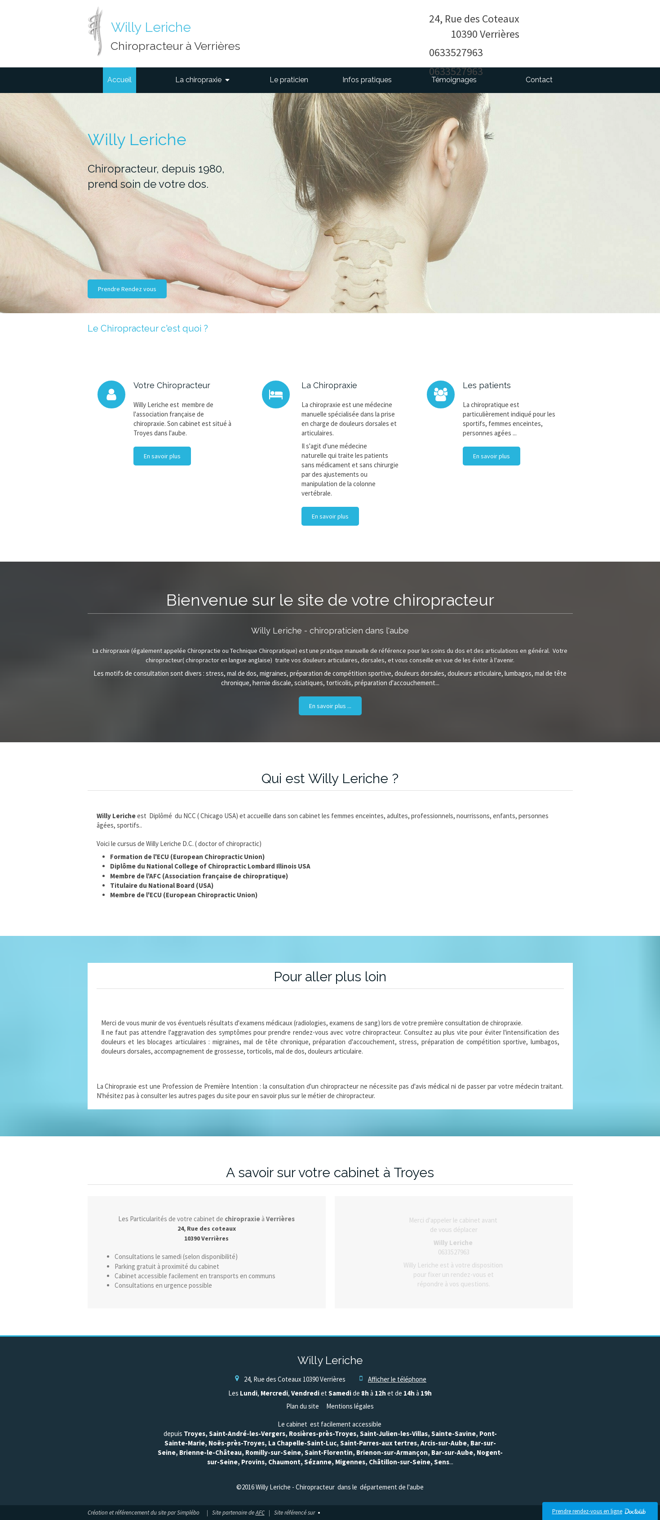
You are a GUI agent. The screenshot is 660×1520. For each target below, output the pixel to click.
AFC (260, 1512)
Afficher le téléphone (397, 1379)
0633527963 (456, 52)
